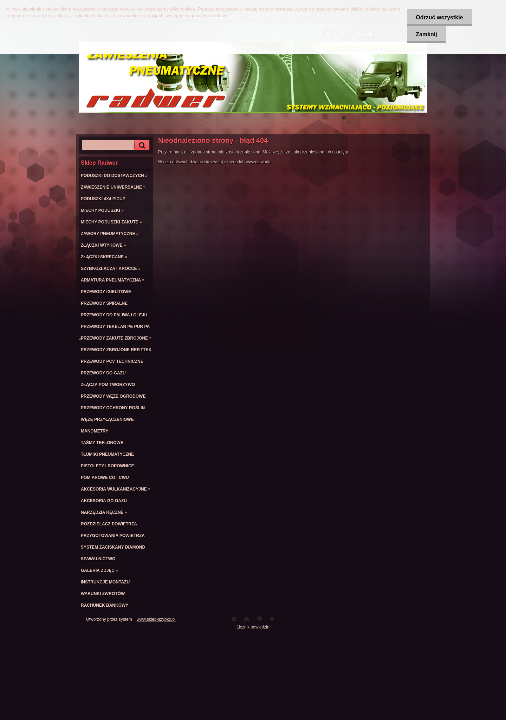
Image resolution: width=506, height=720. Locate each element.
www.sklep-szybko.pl (156, 619)
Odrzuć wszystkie (439, 17)
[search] (141, 145)
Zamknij (426, 34)
